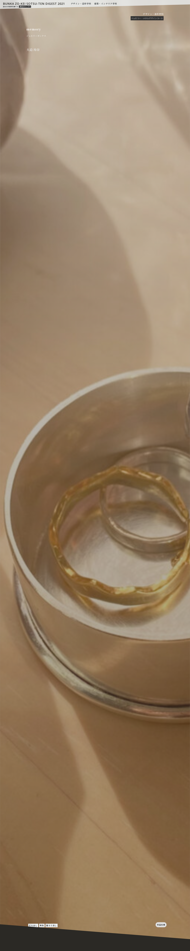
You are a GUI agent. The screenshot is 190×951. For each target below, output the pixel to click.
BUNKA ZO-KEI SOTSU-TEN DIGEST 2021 (34, 4)
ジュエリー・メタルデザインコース (147, 18)
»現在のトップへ (25, 7)
